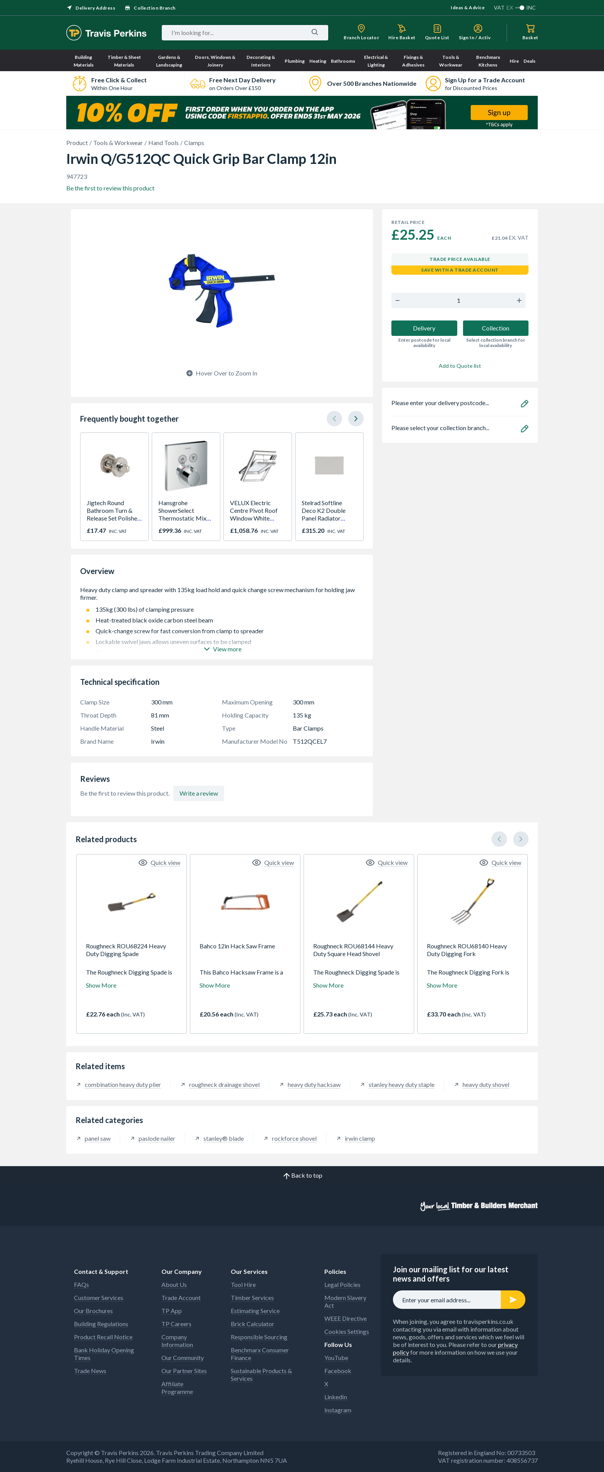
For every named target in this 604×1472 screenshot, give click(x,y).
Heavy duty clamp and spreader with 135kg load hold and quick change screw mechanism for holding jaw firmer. (222, 593)
